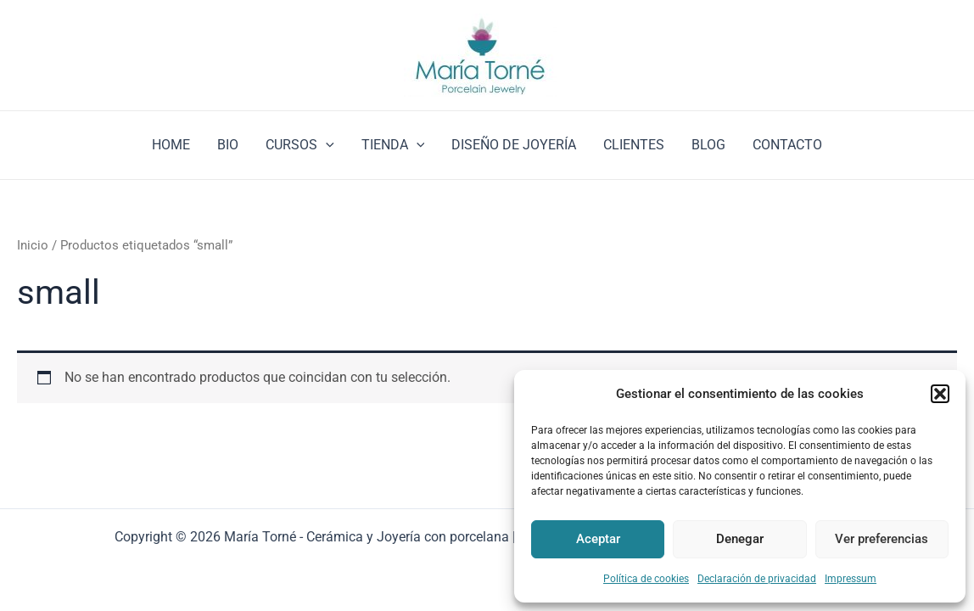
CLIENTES (633, 145)
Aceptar (598, 539)
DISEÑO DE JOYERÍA (513, 145)
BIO (227, 145)
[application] (325, 145)
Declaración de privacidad (756, 579)
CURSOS (300, 145)
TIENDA (393, 145)
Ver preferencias (881, 539)
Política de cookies (646, 579)
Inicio (32, 245)
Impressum (850, 579)
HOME (171, 145)
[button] (940, 393)
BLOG (708, 145)
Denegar (740, 539)
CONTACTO (787, 145)
